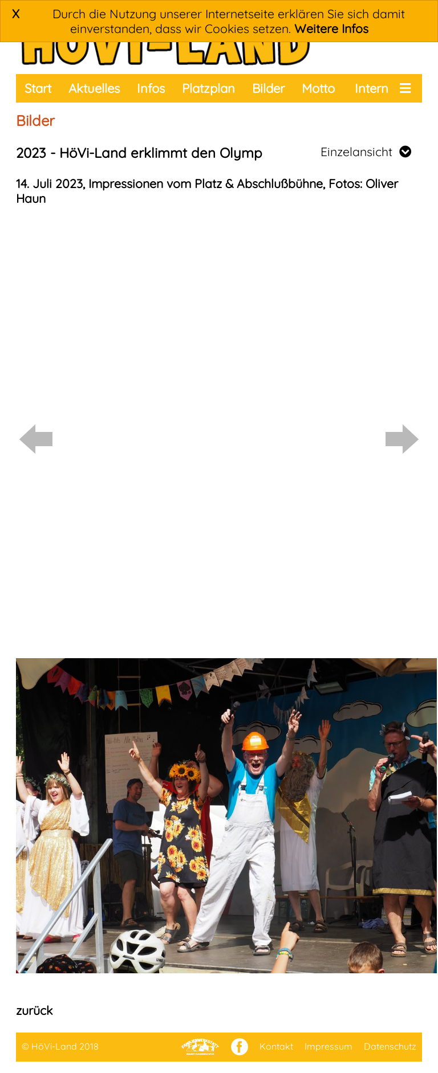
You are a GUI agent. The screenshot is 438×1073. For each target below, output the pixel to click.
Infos (151, 88)
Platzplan (208, 88)
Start (38, 88)
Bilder (268, 88)
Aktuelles (94, 88)
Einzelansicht (366, 151)
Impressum (328, 1046)
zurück (34, 1010)
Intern (371, 88)
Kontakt (276, 1046)
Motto (318, 88)
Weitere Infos (331, 28)
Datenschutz (390, 1046)
